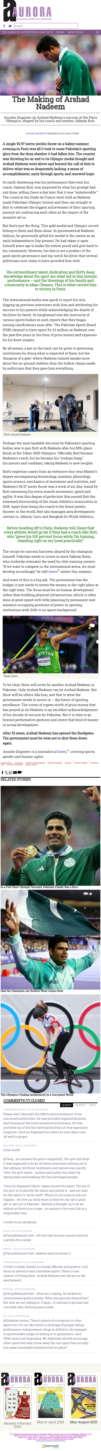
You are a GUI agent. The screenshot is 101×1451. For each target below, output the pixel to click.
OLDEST (67, 1105)
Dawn (53, 571)
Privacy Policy (59, 1441)
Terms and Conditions (44, 1441)
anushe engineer (15, 765)
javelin (67, 763)
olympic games (81, 763)
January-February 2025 (17, 1425)
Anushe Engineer (35, 133)
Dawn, (62, 751)
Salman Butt (6, 763)
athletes (19, 763)
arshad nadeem (55, 763)
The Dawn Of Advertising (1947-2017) (27, 32)
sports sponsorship (35, 763)
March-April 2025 (50, 1422)
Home (60, 32)
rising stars (31, 765)
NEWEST (80, 1105)
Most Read (75, 32)
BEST (93, 1105)
